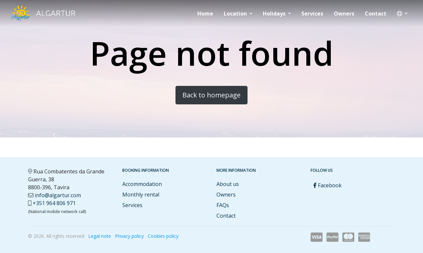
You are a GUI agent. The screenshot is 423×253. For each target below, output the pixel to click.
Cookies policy (163, 236)
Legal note (99, 236)
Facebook (327, 185)
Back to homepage (211, 94)
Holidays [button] (275, 13)
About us (227, 184)
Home (205, 13)
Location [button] (236, 13)
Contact (375, 13)
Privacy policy (129, 236)
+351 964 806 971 (54, 203)
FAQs (222, 205)
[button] (402, 13)
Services (312, 13)
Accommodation (142, 184)
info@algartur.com (58, 195)
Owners (344, 13)
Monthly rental (140, 194)
